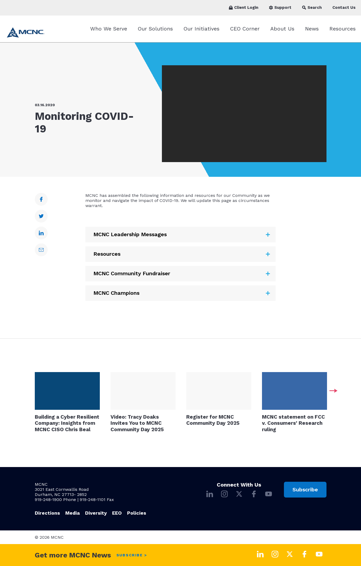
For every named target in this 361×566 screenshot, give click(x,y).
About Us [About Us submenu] (282, 29)
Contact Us (344, 7)
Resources (342, 29)
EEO (117, 513)
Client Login (243, 7)
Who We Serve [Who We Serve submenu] (108, 29)
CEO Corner (245, 29)
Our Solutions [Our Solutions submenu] (155, 29)
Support (280, 7)
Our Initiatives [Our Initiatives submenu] (201, 29)
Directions (47, 513)
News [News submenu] (312, 29)
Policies (136, 513)
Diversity (96, 513)
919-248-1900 (48, 499)
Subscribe (305, 489)
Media (72, 513)
